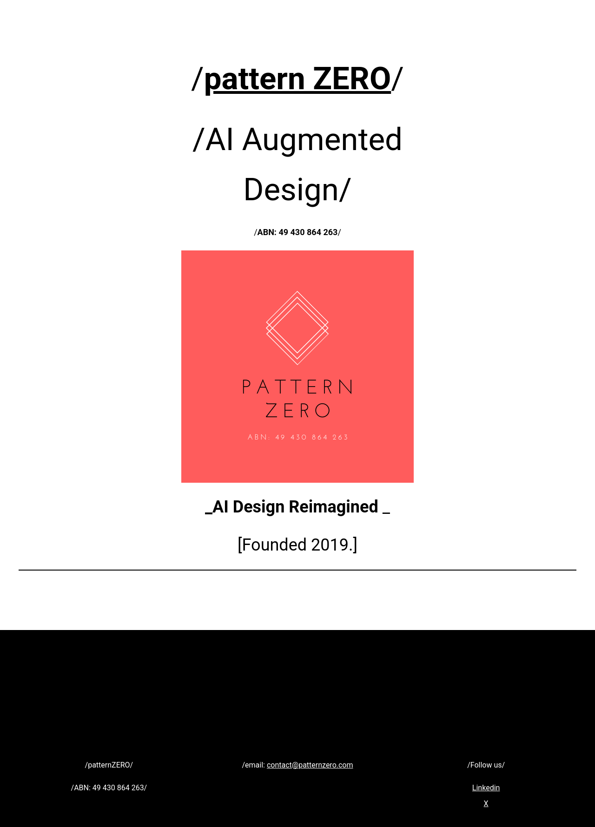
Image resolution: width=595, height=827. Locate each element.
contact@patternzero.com (310, 765)
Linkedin (486, 787)
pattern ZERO (297, 78)
